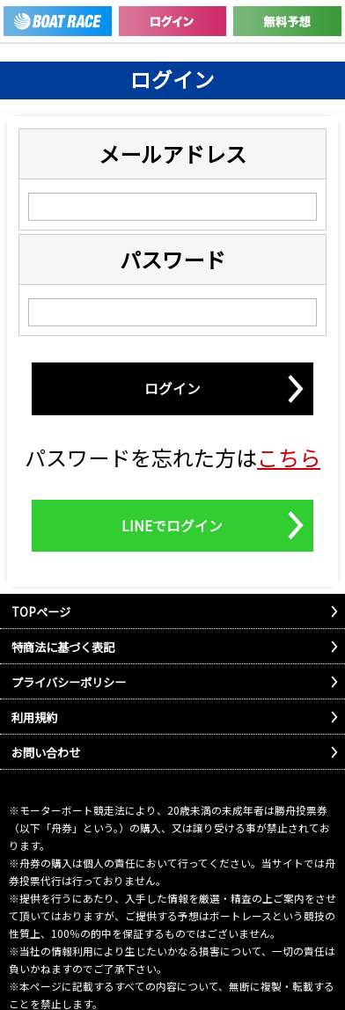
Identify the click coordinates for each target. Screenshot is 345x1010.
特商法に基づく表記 (62, 647)
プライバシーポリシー (68, 682)
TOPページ (40, 612)
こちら (288, 457)
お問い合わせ (45, 752)
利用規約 (34, 717)
